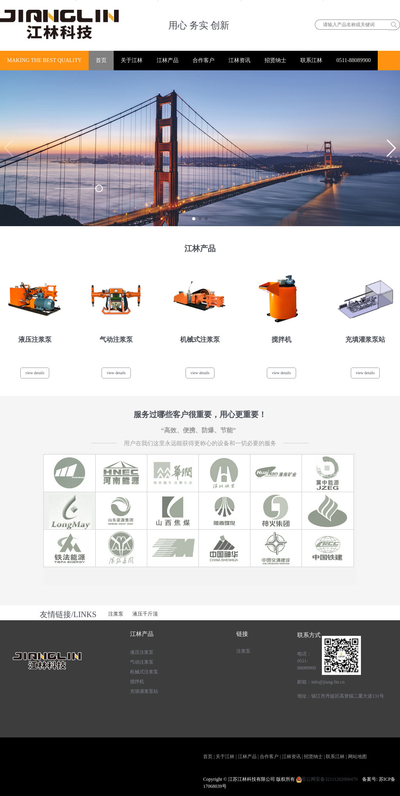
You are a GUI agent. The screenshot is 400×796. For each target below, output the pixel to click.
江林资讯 (239, 60)
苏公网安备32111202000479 (327, 779)
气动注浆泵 (142, 662)
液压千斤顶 (145, 614)
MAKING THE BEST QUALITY (44, 60)
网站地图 (357, 756)
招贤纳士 (275, 60)
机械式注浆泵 (144, 672)
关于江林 (132, 60)
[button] (193, 218)
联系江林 (311, 60)
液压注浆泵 (142, 652)
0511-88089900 (353, 60)
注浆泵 (115, 614)
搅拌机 (137, 681)
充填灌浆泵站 (144, 691)
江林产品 (168, 60)
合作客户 (203, 60)
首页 (101, 60)
